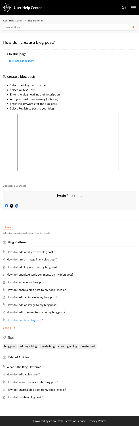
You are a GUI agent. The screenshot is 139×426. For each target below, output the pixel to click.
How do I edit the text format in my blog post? (36, 312)
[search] (69, 27)
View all (9, 327)
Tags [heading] (11, 338)
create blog (48, 346)
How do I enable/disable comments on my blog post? (40, 274)
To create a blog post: (21, 60)
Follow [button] (8, 227)
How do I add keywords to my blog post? (32, 267)
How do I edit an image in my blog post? (32, 297)
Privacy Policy (97, 421)
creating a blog (67, 346)
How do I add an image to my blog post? (32, 305)
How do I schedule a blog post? (26, 282)
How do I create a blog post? (25, 320)
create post (88, 346)
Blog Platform (35, 20)
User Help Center (12, 20)
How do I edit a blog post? (23, 374)
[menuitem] (124, 7)
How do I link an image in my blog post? (32, 259)
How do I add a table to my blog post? (30, 252)
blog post (10, 346)
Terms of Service (75, 421)
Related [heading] (18, 357)
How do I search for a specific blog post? (32, 382)
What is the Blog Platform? (24, 367)
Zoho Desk (56, 421)
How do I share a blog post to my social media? (36, 290)
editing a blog (28, 346)
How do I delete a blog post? (25, 397)
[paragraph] (69, 127)
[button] (124, 7)
